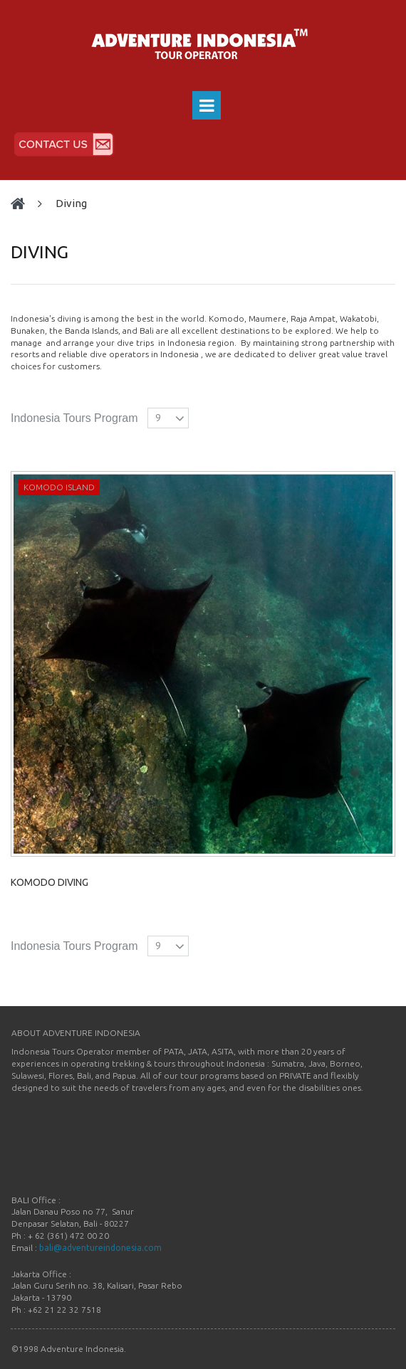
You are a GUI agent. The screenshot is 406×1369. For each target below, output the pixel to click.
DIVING (71, 203)
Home (24, 203)
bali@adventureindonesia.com (100, 1247)
